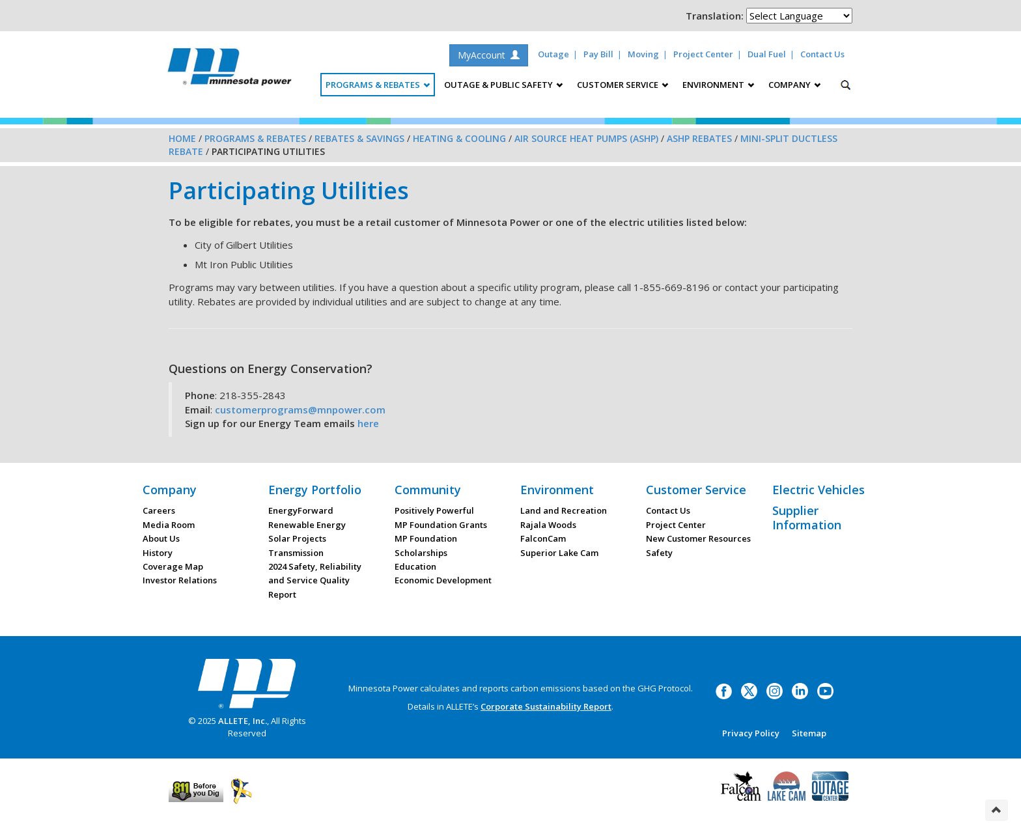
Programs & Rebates (255, 138)
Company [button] (794, 84)
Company (170, 489)
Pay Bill (598, 54)
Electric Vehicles (818, 489)
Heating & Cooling (459, 138)
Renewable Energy (307, 525)
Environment (557, 489)
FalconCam (543, 538)
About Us (161, 538)
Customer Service (696, 489)
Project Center (703, 54)
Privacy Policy (750, 733)
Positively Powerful (434, 510)
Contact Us (822, 54)
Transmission (296, 553)
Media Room (169, 525)
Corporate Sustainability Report (546, 706)
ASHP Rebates (699, 138)
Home (182, 138)
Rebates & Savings (359, 138)
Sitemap (809, 733)
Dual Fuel (767, 54)
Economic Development (443, 580)
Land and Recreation (563, 510)
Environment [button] (718, 84)
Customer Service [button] (622, 84)
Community (428, 489)
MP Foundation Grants (441, 525)
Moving (643, 54)
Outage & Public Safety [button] (503, 84)
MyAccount (489, 55)
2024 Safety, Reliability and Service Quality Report (314, 580)
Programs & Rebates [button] (378, 84)
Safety (659, 553)
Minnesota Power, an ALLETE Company (229, 70)
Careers (159, 510)
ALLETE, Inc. (242, 721)
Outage (553, 54)
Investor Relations (180, 580)
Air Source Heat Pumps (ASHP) (586, 138)
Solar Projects (297, 538)
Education (415, 566)
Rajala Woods (548, 525)
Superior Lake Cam (559, 553)
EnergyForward (300, 510)
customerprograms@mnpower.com (300, 409)
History (158, 553)
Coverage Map (173, 566)
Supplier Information (806, 518)
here (368, 423)
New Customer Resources (698, 538)
